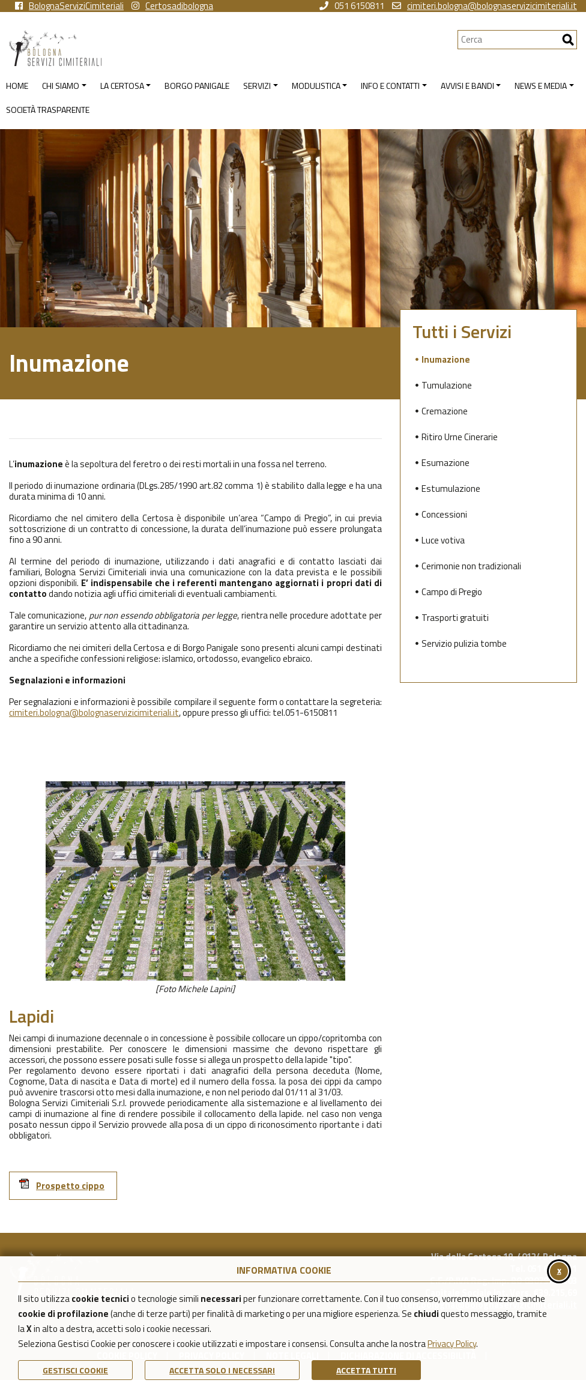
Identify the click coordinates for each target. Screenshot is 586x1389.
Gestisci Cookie (75, 1370)
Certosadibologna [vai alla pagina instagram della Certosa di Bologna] (172, 6)
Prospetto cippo (61, 1185)
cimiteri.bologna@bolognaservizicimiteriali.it (484, 6)
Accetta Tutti (366, 1370)
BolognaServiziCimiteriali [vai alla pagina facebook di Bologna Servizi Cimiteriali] (69, 6)
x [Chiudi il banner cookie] (559, 1270)
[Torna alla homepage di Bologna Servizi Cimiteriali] (233, 48)
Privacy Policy (451, 1344)
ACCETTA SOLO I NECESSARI (222, 1370)
